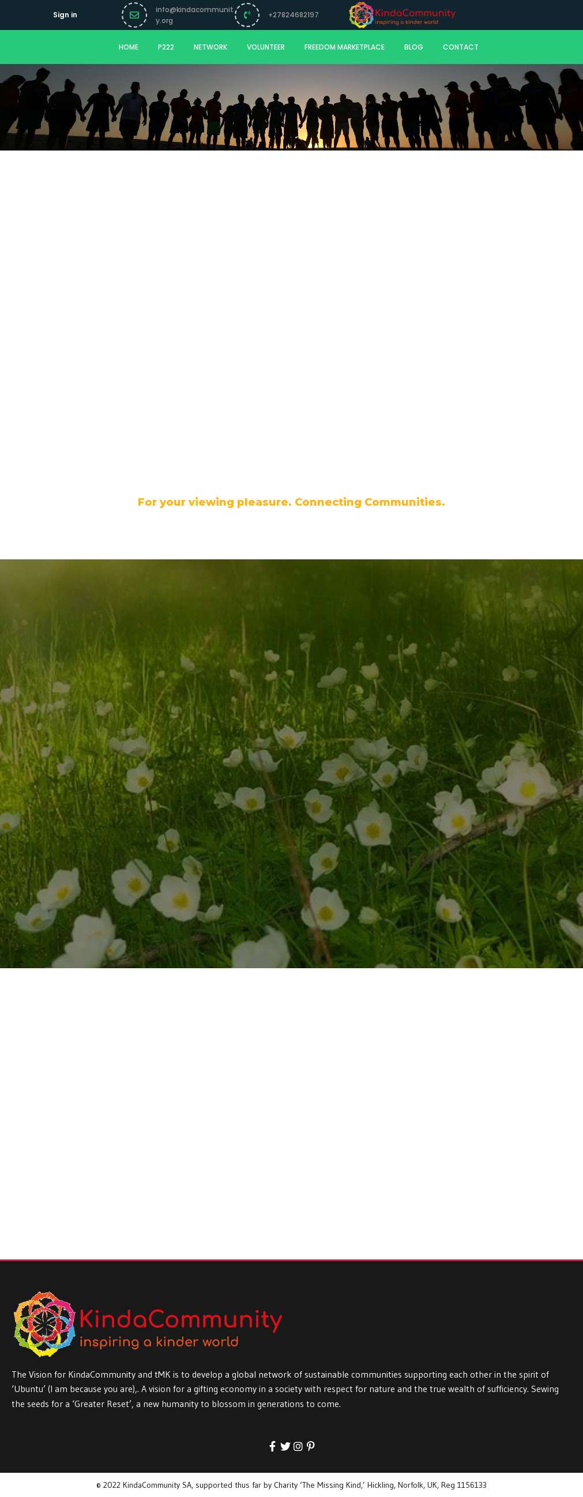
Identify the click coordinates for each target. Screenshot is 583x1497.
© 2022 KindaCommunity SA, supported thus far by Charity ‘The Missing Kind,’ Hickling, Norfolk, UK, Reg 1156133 (291, 1485)
